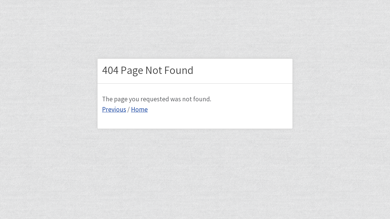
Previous (114, 109)
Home (139, 109)
